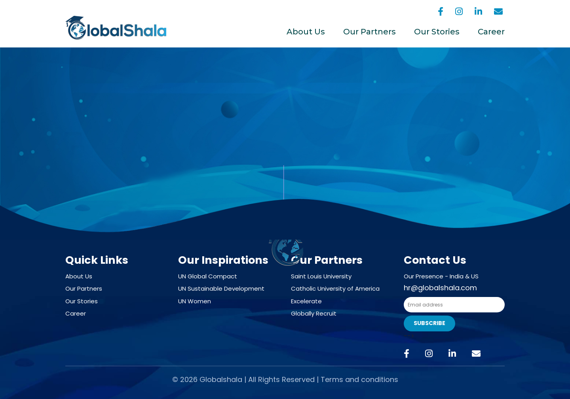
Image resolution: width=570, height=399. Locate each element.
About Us (306, 31)
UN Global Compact (207, 276)
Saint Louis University (321, 276)
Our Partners (369, 31)
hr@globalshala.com (440, 288)
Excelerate (306, 301)
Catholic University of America (335, 288)
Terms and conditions (359, 379)
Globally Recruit (313, 313)
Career (491, 31)
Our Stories (437, 31)
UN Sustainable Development (221, 288)
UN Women (194, 301)
